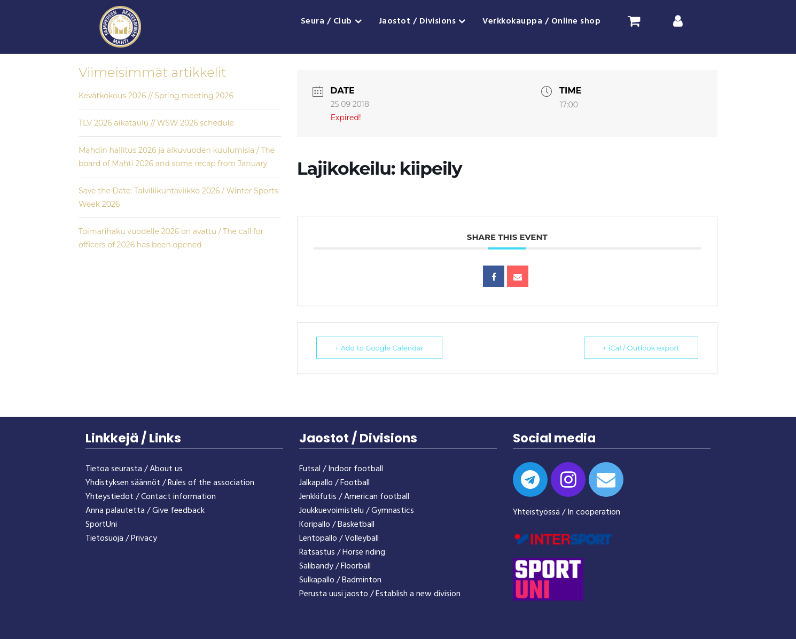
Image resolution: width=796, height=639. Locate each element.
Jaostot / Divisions (417, 21)
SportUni (101, 525)
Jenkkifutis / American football (354, 497)
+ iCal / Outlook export (641, 348)
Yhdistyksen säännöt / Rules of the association (169, 483)
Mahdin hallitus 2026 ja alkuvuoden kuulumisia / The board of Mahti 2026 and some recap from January (177, 156)
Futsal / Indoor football (341, 469)
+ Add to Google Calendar (379, 348)
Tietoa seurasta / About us (134, 469)
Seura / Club (326, 21)
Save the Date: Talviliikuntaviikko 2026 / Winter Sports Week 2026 (178, 197)
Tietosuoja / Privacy (121, 539)
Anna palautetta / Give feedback (145, 511)
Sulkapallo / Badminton (340, 580)
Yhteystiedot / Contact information (150, 497)
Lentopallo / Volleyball (339, 539)
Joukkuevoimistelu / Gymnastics (356, 511)
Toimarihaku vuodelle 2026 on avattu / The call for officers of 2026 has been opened (171, 238)
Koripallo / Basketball (336, 525)
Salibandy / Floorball (335, 566)
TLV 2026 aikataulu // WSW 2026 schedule (156, 123)
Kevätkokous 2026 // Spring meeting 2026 (156, 95)
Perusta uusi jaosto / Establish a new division (380, 594)
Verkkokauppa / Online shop (541, 21)
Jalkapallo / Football (334, 483)
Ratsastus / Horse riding (342, 552)
